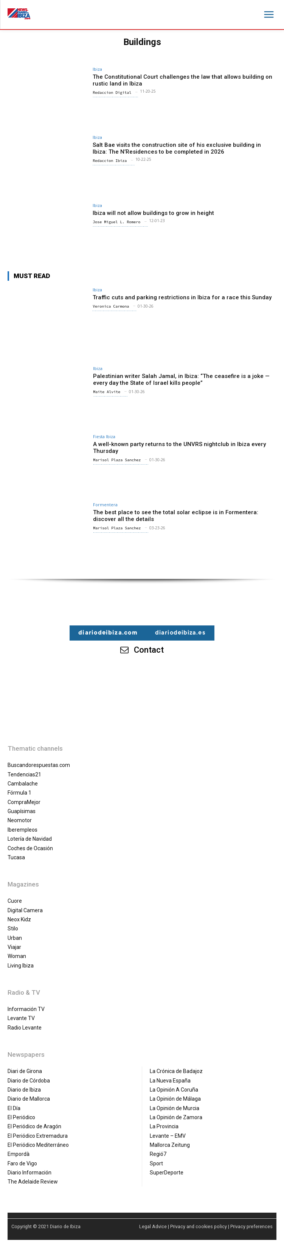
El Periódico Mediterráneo (38, 1145)
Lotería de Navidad (30, 839)
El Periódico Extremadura (38, 1136)
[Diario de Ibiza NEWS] (19, 13)
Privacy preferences (251, 1226)
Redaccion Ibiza (110, 160)
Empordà (18, 1154)
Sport (156, 1163)
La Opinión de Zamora (176, 1117)
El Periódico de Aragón (34, 1126)
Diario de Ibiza (24, 1090)
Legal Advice (153, 1226)
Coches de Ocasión (30, 848)
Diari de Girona (25, 1071)
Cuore (15, 901)
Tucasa (16, 857)
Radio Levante (25, 1028)
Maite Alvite (106, 391)
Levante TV (21, 1018)
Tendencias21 (24, 774)
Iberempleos (22, 830)
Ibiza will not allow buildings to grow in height (153, 213)
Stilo (13, 928)
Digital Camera (25, 910)
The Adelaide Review (33, 1182)
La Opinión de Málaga (175, 1099)
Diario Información (29, 1173)
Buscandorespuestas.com (39, 765)
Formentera (105, 504)
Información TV (26, 1009)
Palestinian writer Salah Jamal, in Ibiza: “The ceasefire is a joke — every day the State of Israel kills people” (181, 379)
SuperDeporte (166, 1173)
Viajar (14, 947)
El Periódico (21, 1117)
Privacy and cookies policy (198, 1226)
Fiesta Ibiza (104, 436)
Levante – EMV (168, 1136)
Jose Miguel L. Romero (116, 221)
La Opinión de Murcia (174, 1108)
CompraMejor (24, 802)
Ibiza (97, 69)
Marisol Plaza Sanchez (117, 459)
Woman (17, 956)
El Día (14, 1108)
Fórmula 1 (19, 793)
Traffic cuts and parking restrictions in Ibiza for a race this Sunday (182, 297)
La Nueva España (170, 1081)
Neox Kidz (19, 919)
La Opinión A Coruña (174, 1090)
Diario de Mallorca (29, 1099)
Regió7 (158, 1154)
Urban (15, 938)
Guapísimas (22, 811)
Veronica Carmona (111, 306)
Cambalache (23, 784)
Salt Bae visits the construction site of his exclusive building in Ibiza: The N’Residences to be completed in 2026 (177, 148)
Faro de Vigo (22, 1163)
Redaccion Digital (112, 92)
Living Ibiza (21, 966)
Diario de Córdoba (29, 1081)
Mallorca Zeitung (170, 1145)
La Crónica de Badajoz (176, 1071)
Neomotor (20, 820)
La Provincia (164, 1126)
